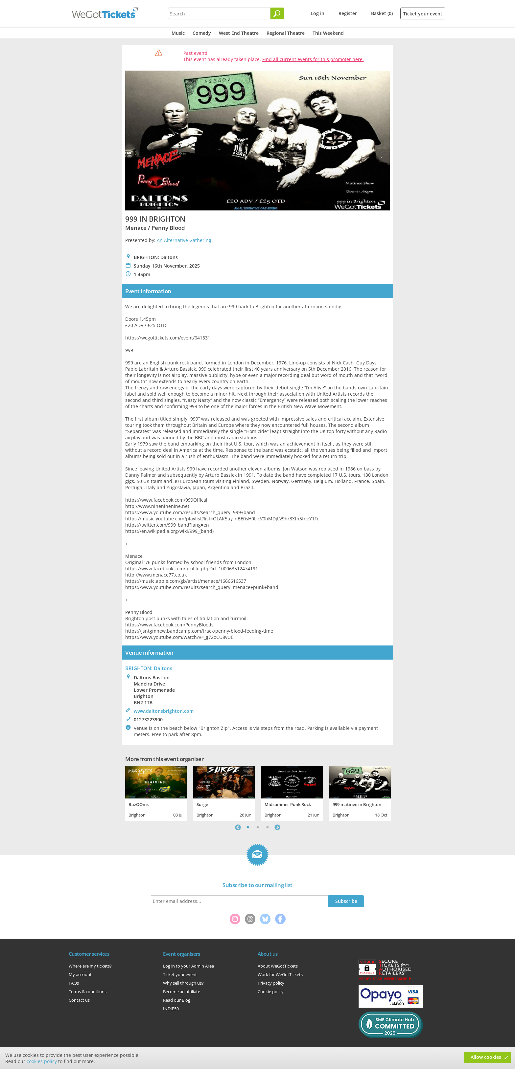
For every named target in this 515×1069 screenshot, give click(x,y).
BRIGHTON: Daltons (148, 668)
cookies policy (42, 1061)
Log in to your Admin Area (188, 966)
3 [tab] (267, 827)
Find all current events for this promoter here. (313, 59)
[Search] (277, 13)
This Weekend (328, 33)
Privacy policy (271, 983)
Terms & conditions (87, 991)
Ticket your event (422, 14)
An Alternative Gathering (184, 240)
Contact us (79, 1000)
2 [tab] (257, 827)
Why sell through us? (183, 983)
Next (277, 827)
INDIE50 (171, 1009)
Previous (238, 827)
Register (348, 13)
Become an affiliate (181, 991)
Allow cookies (486, 1057)
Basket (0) (382, 13)
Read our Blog (176, 1000)
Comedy (202, 33)
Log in (317, 13)
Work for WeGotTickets (280, 974)
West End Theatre (239, 33)
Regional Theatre (286, 33)
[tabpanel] (156, 792)
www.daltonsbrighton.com (164, 711)
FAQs (74, 983)
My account (80, 974)
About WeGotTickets (278, 966)
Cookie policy (271, 991)
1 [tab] (248, 827)
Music (178, 33)
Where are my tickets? (90, 966)
